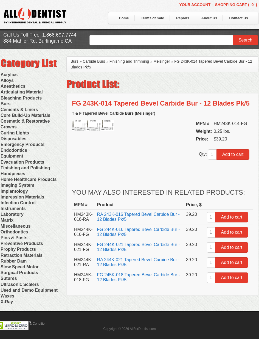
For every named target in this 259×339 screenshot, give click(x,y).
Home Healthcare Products (29, 179)
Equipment (12, 156)
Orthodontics (14, 232)
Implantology (14, 191)
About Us (209, 18)
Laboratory (12, 214)
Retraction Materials (22, 255)
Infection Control (18, 202)
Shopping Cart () (236, 4)
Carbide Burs (94, 61)
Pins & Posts (14, 237)
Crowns (9, 127)
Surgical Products (19, 272)
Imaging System (17, 185)
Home (124, 18)
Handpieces (13, 173)
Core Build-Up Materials (25, 115)
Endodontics (14, 150)
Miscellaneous (15, 226)
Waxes (7, 296)
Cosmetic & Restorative (25, 121)
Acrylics (9, 74)
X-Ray (7, 301)
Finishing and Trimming (129, 61)
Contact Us (238, 18)
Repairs (182, 18)
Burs (5, 103)
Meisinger (161, 61)
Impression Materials (22, 197)
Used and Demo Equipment (29, 290)
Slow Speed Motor (20, 266)
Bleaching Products (21, 98)
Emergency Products (22, 144)
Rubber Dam (14, 261)
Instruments (13, 208)
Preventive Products (22, 243)
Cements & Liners (19, 109)
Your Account (194, 4)
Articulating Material (22, 92)
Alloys (7, 80)
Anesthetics (13, 86)
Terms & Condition (32, 324)
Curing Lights (15, 133)
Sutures (9, 278)
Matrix (7, 220)
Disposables (13, 138)
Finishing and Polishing (25, 168)
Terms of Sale (152, 18)
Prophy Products (18, 249)
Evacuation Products (22, 162)
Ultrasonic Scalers (20, 284)
